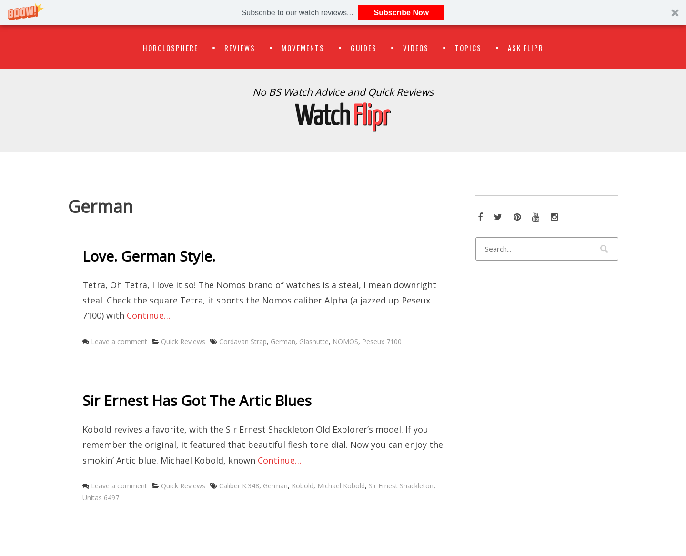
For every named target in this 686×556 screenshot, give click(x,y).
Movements (303, 47)
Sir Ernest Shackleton (401, 485)
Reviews (239, 47)
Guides (364, 47)
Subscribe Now (401, 13)
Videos (416, 47)
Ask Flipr (526, 47)
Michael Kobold (341, 485)
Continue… (149, 315)
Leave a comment (119, 341)
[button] (343, 12)
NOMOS (345, 341)
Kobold (302, 485)
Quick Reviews (183, 341)
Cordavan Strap (243, 341)
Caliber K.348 (239, 485)
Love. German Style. (148, 256)
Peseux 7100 (382, 341)
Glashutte (314, 341)
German (283, 341)
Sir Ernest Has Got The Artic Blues (197, 400)
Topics (468, 47)
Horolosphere (170, 47)
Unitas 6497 (100, 497)
